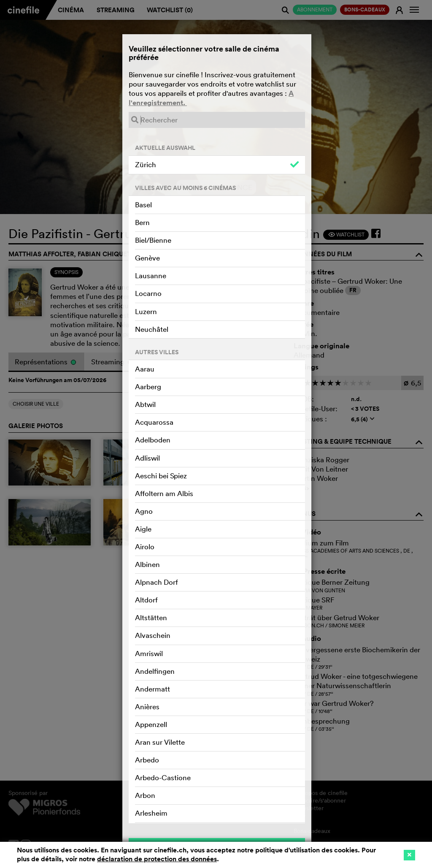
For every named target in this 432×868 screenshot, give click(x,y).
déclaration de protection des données (157, 858)
